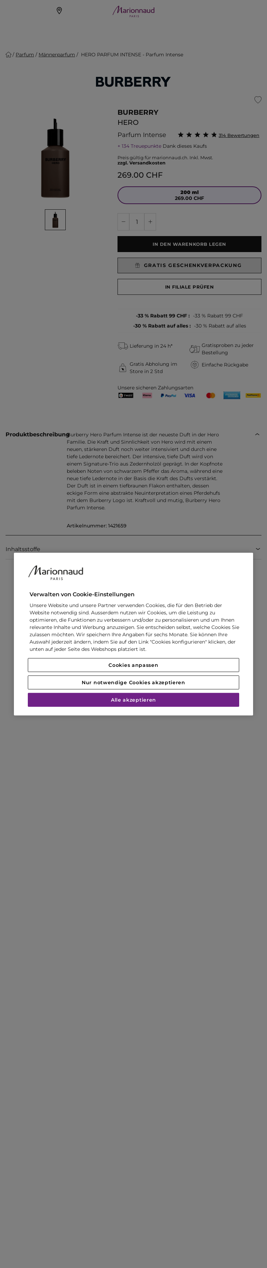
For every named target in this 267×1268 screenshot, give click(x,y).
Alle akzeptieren (133, 700)
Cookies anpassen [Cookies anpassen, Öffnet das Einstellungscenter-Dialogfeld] (133, 665)
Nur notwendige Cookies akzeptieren (133, 682)
